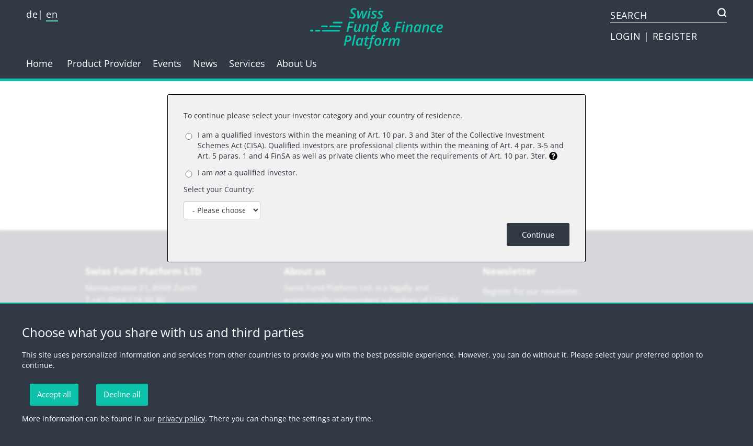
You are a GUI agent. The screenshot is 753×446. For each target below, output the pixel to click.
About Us (297, 63)
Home (39, 63)
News (205, 63)
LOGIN (627, 36)
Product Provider (104, 63)
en (52, 14)
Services (247, 63)
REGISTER (675, 36)
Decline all (122, 394)
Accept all (54, 394)
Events (167, 63)
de (32, 14)
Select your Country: (219, 189)
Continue (538, 234)
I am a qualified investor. (248, 172)
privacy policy (181, 418)
